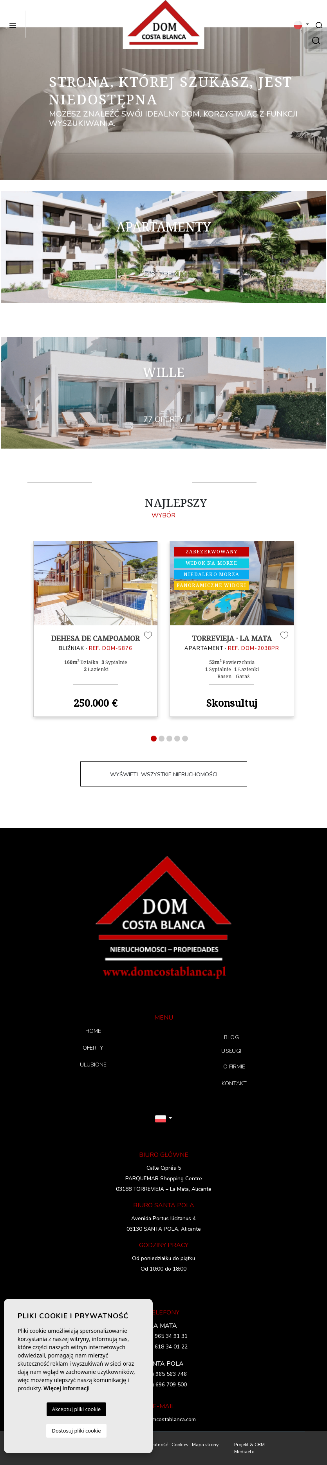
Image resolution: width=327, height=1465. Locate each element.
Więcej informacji (66, 1388)
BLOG (231, 1037)
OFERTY (93, 1048)
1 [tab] (154, 738)
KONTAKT (234, 1083)
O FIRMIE (234, 1066)
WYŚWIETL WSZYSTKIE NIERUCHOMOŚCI (163, 774)
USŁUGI (231, 1051)
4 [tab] (177, 738)
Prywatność (155, 1445)
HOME (93, 1031)
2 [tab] (161, 738)
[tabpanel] (95, 629)
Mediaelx (244, 1452)
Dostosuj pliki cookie (76, 1430)
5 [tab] (185, 738)
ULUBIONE (93, 1064)
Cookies (180, 1445)
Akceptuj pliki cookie (76, 1409)
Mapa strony (205, 1445)
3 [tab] (169, 738)
